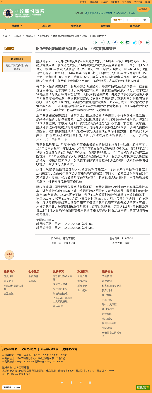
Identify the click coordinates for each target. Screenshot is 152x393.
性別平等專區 (109, 323)
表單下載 (107, 299)
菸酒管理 (58, 306)
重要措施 (82, 285)
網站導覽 (94, 2)
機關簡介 (17, 26)
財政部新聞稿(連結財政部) (17, 67)
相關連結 (107, 328)
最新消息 (33, 276)
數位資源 (107, 281)
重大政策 (82, 281)
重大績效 (82, 290)
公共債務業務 (60, 289)
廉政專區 (107, 295)
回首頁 (83, 2)
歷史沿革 (9, 276)
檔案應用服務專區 (111, 285)
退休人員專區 (109, 304)
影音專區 (107, 314)
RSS (147, 2)
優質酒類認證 (91, 13)
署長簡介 (9, 281)
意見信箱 (126, 2)
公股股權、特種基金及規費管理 (62, 300)
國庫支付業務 (60, 284)
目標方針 (82, 276)
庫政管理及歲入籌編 (62, 278)
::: (2, 2)
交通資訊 (9, 293)
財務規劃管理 (60, 293)
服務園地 (135, 26)
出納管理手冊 (105, 13)
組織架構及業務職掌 (13, 287)
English (104, 2)
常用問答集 (108, 309)
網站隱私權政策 (49, 349)
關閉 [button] (9, 254)
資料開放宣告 (69, 349)
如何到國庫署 (9, 349)
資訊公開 (107, 290)
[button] (95, 42)
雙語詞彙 (138, 2)
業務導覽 (76, 26)
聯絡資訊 (107, 318)
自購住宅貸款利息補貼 (124, 13)
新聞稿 (29, 36)
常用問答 (115, 2)
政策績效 (105, 26)
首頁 (4, 36)
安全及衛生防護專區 (111, 334)
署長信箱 (107, 276)
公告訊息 (46, 26)
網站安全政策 (29, 349)
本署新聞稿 (43, 36)
